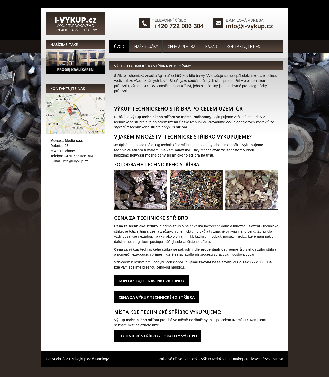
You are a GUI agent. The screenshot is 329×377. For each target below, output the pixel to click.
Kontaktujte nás (243, 46)
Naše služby (146, 46)
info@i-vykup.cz (249, 26)
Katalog (237, 359)
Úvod (119, 46)
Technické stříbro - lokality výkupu (157, 335)
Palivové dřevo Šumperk (178, 359)
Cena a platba (181, 46)
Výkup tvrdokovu (214, 359)
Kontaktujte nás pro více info (151, 280)
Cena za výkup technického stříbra (156, 297)
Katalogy (102, 359)
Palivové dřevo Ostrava (264, 359)
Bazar (211, 46)
